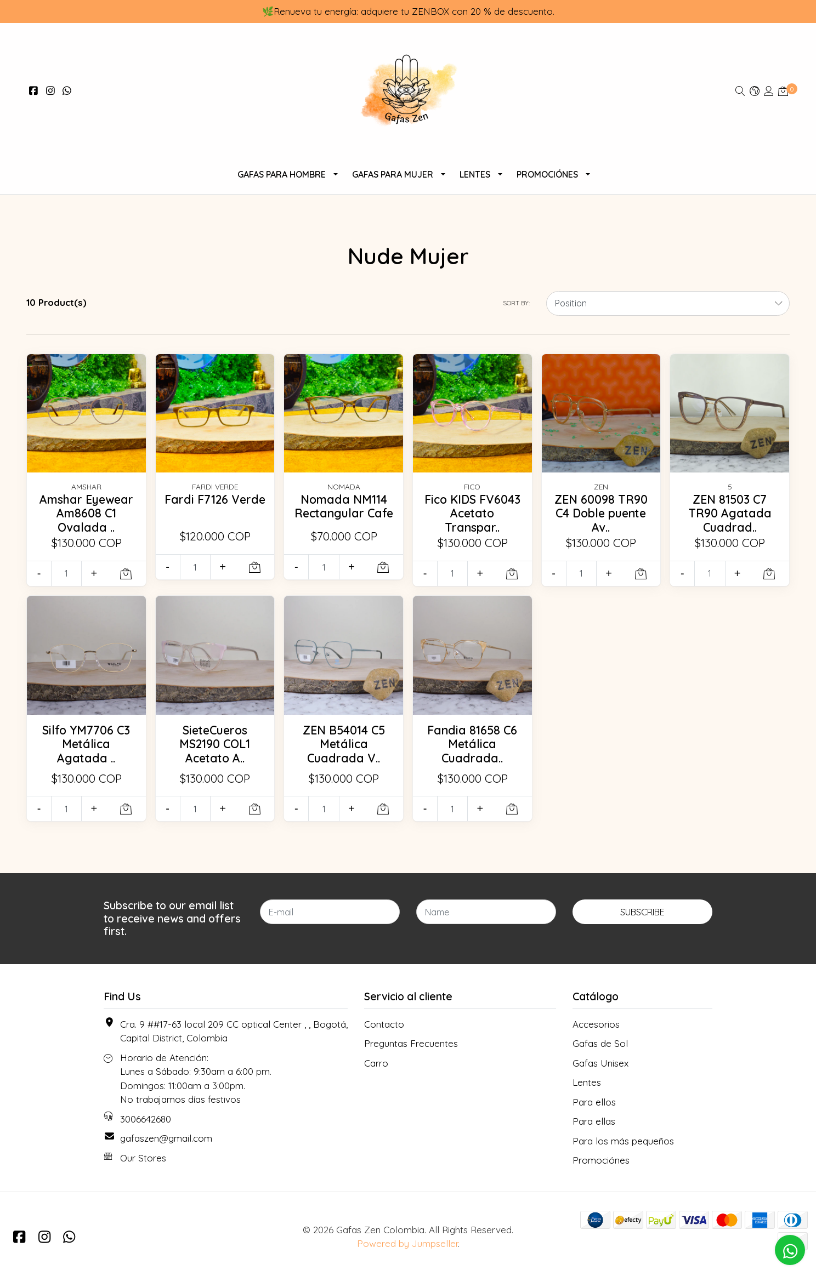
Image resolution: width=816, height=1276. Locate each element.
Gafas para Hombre (281, 174)
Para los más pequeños (623, 1141)
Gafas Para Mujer (392, 174)
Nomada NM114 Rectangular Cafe (343, 506)
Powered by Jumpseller (407, 1243)
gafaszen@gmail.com (166, 1138)
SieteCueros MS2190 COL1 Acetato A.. (214, 744)
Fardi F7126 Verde (215, 499)
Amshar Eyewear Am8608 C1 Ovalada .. (86, 513)
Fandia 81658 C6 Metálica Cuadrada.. (472, 744)
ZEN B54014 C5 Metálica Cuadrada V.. (344, 744)
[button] (754, 90)
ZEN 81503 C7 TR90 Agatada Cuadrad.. (730, 513)
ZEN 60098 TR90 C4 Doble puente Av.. (601, 513)
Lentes (475, 174)
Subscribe (642, 912)
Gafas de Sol (600, 1043)
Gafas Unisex (600, 1063)
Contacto (384, 1024)
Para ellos (594, 1102)
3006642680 (145, 1119)
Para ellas (594, 1121)
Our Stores (143, 1158)
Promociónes (547, 174)
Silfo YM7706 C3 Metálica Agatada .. (86, 744)
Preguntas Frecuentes (411, 1043)
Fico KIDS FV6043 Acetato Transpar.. (472, 513)
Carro (376, 1063)
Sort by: (516, 303)
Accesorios (596, 1024)
